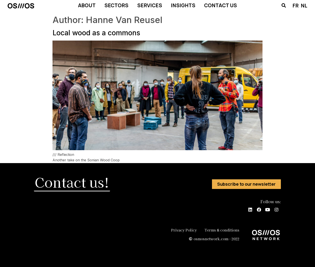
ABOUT (87, 5)
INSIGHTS (183, 5)
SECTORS (116, 5)
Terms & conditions (222, 230)
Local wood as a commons (96, 32)
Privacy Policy (183, 230)
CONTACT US (220, 5)
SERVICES (149, 5)
